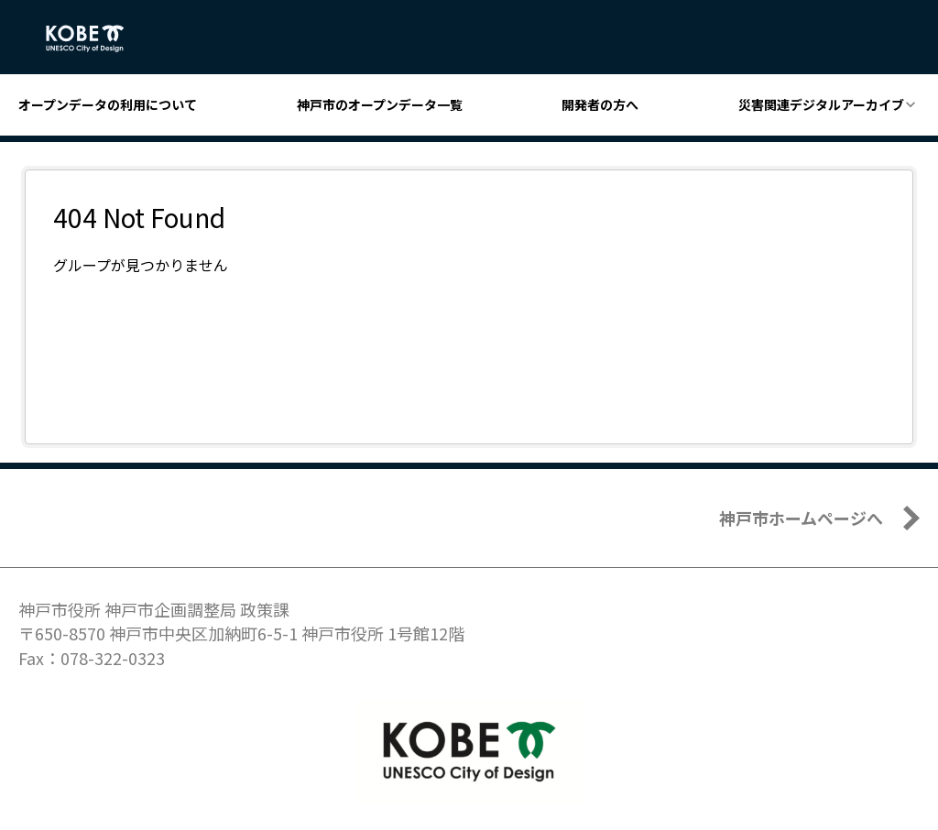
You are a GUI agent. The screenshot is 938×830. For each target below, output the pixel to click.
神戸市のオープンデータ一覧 (380, 104)
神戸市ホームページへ (801, 518)
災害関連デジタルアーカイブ (821, 104)
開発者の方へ (600, 104)
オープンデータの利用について (107, 104)
